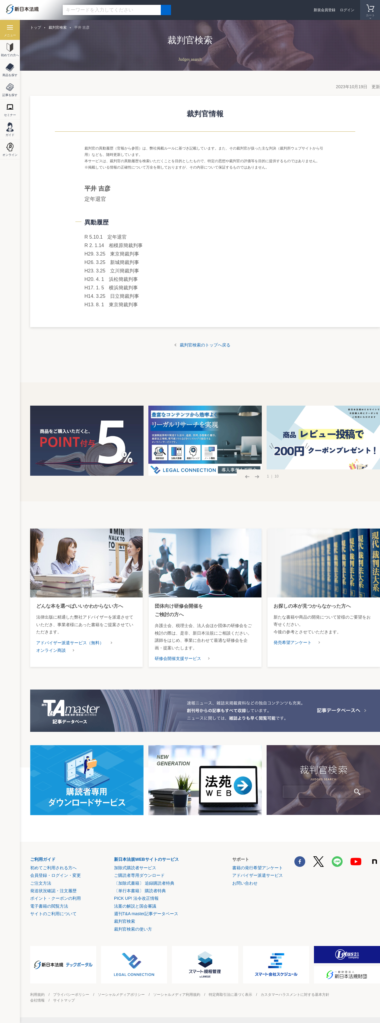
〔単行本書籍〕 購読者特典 (140, 890)
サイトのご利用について (53, 913)
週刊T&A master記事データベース (146, 913)
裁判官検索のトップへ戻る (205, 345)
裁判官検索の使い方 (133, 929)
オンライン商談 (51, 650)
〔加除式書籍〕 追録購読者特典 (144, 883)
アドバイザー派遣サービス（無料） (70, 642)
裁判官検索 (58, 27)
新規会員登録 (324, 10)
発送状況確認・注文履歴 (53, 890)
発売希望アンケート (293, 642)
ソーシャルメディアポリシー (121, 994)
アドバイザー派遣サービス (257, 875)
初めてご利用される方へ (53, 867)
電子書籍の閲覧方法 (49, 906)
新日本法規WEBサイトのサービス (146, 859)
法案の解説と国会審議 (135, 906)
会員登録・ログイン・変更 (55, 875)
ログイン (347, 10)
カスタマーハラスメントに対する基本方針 (295, 994)
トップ (35, 27)
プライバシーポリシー (71, 994)
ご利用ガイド (42, 859)
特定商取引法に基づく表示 (230, 994)
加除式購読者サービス (135, 867)
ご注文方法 (40, 883)
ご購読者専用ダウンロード (139, 875)
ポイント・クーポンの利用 (55, 898)
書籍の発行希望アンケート (257, 867)
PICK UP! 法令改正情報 (136, 898)
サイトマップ (64, 1000)
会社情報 (37, 1000)
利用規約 (37, 994)
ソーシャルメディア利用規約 (176, 994)
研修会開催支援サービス (178, 658)
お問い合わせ (245, 883)
